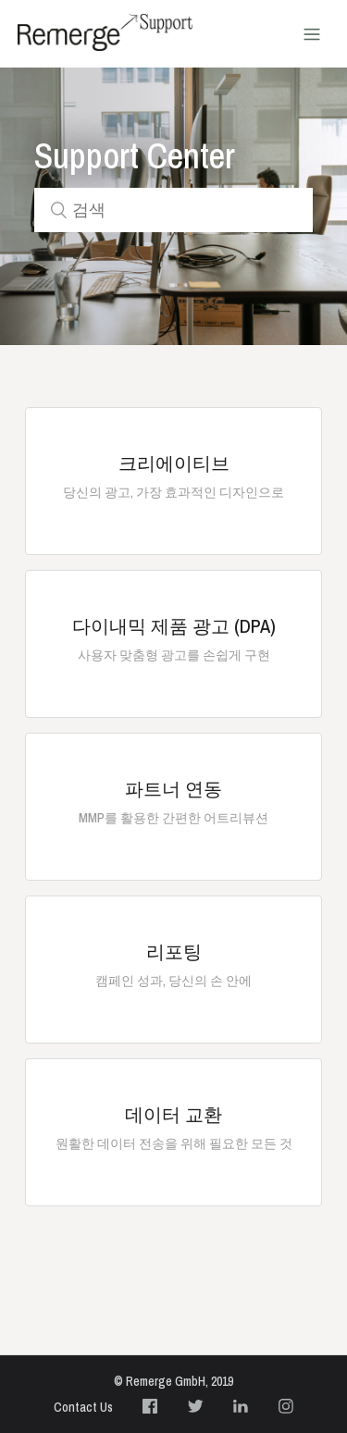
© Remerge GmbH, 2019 (173, 1381)
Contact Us (83, 1407)
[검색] (174, 210)
